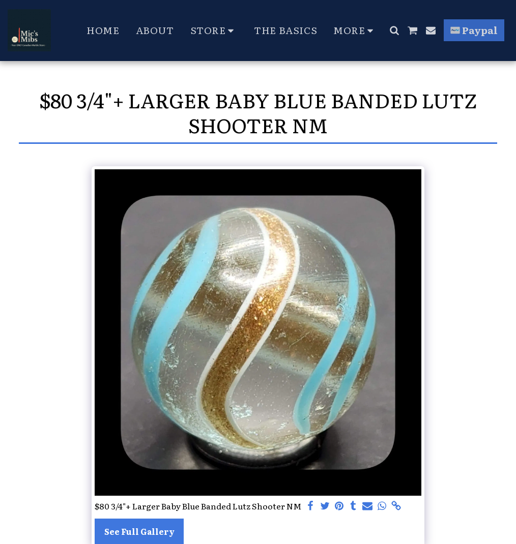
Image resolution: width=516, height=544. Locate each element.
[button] (394, 30)
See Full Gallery (139, 531)
